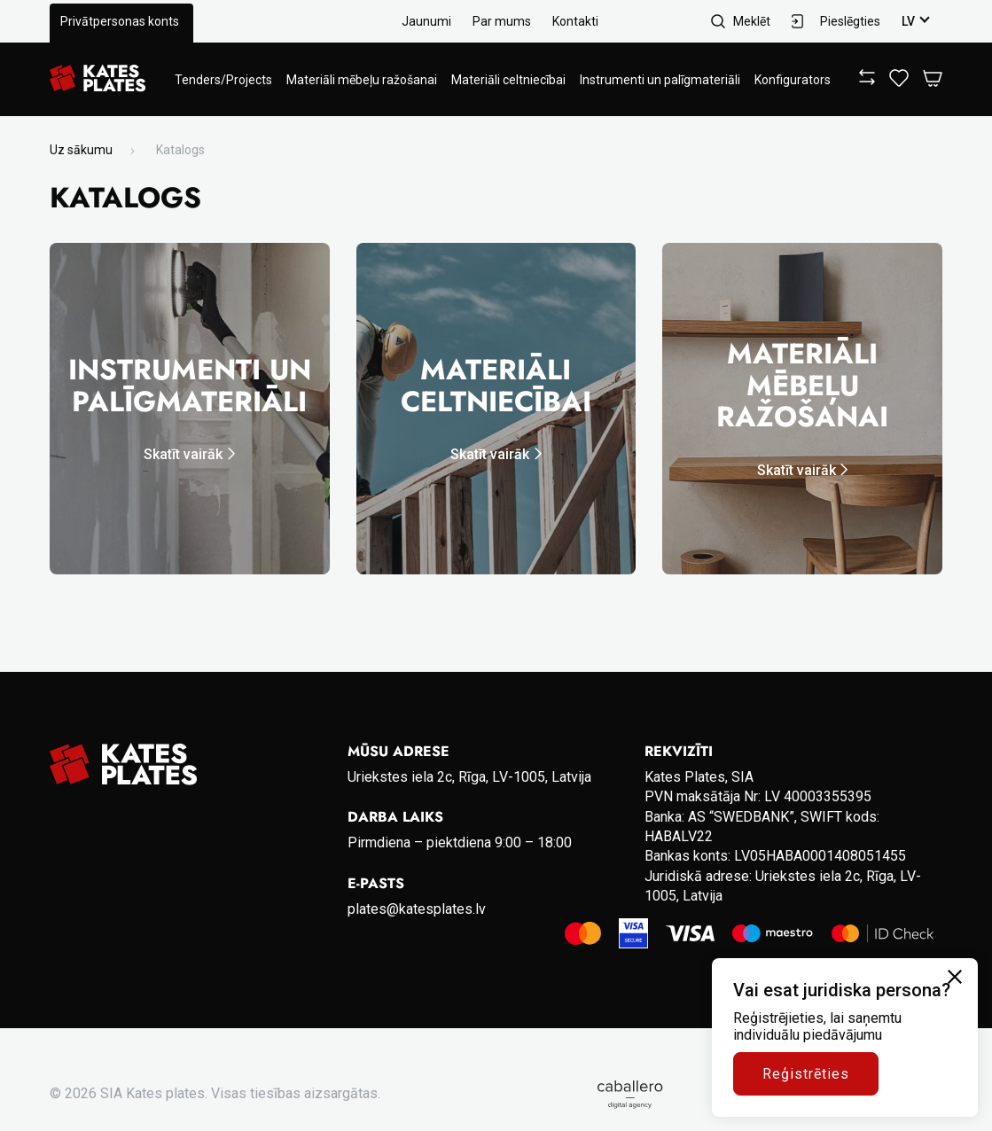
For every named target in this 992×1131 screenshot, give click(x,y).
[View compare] (867, 81)
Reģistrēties (805, 1073)
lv (908, 21)
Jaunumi (426, 21)
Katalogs (180, 150)
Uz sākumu (81, 150)
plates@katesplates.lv (417, 909)
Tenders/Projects (223, 80)
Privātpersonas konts (119, 21)
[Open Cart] (932, 79)
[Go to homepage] (97, 79)
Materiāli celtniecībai (508, 80)
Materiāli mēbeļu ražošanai (361, 80)
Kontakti (575, 21)
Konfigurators (792, 80)
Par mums (502, 21)
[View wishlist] (899, 82)
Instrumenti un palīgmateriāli (660, 80)
